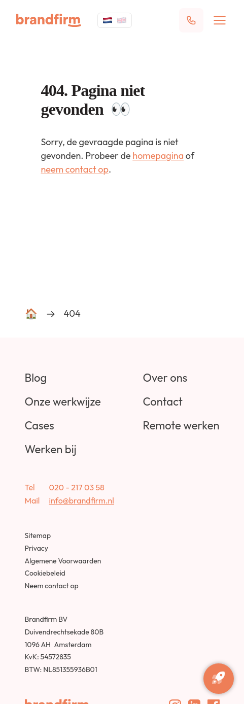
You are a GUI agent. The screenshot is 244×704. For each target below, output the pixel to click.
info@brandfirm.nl (81, 500)
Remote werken (181, 425)
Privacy (36, 548)
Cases (39, 425)
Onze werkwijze (63, 401)
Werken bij (51, 449)
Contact (162, 401)
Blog (36, 378)
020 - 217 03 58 (76, 487)
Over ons (165, 378)
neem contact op (75, 169)
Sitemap (38, 535)
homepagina (158, 155)
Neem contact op (52, 585)
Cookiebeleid (45, 573)
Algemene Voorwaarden (63, 560)
